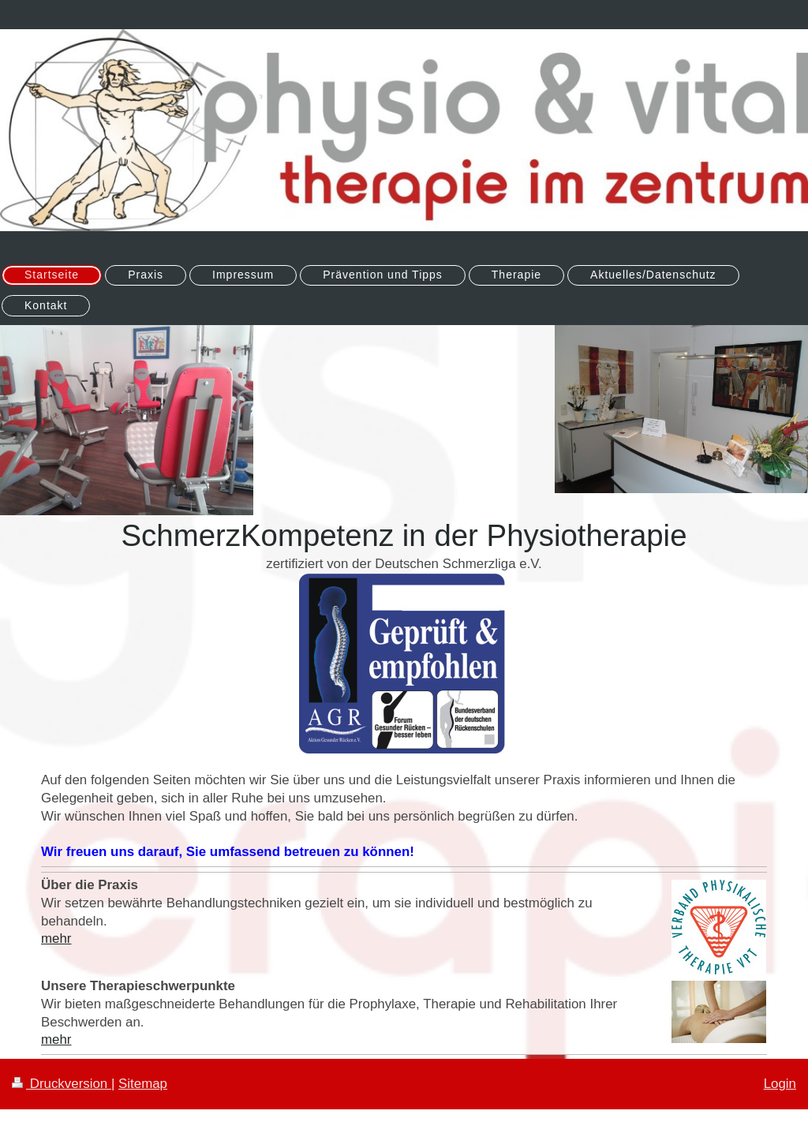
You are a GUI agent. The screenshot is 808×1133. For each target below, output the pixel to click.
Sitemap (142, 1083)
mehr (56, 938)
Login (780, 1083)
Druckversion (61, 1083)
